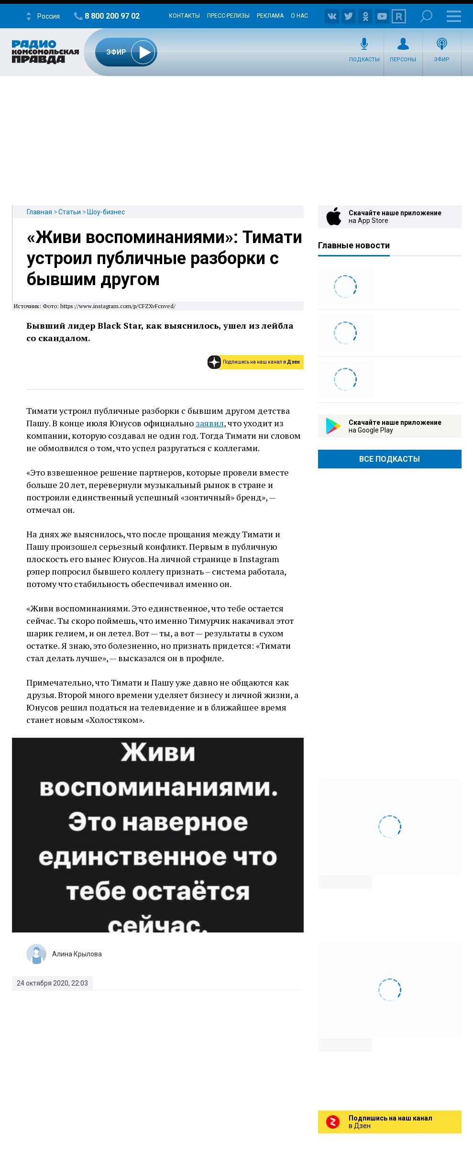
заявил (210, 423)
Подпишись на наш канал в (261, 362)
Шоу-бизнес (106, 212)
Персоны (403, 59)
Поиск (426, 16)
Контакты (184, 15)
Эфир (442, 59)
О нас (299, 15)
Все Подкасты (389, 459)
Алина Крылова (77, 954)
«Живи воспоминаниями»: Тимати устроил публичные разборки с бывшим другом (164, 258)
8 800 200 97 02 (112, 16)
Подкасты (364, 59)
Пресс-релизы (228, 15)
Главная (39, 212)
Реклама (270, 15)
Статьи (69, 212)
